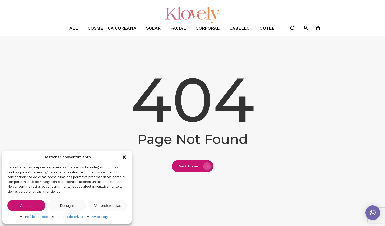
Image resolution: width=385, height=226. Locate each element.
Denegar (67, 205)
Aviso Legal (101, 217)
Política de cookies (39, 217)
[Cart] (318, 28)
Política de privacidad (72, 217)
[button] (124, 157)
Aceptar (26, 205)
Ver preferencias (107, 205)
